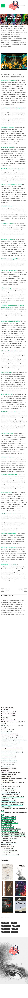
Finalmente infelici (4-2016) (8, 758)
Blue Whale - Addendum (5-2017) (9, 734)
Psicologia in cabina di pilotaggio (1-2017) (12, 804)
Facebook (5, 928)
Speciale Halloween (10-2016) (9, 838)
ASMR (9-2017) (5, 717)
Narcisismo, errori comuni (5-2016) (10, 786)
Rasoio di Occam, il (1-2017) (8, 818)
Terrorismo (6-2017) (6, 844)
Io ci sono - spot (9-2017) (7, 764)
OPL (14, 922)
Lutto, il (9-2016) (5, 770)
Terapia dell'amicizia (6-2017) (9, 842)
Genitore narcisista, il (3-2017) (9, 762)
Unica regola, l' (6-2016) (7, 848)
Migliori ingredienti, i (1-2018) (9, 774)
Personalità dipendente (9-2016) (9, 794)
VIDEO (8, 590)
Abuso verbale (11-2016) (7, 707)
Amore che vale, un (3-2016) (8, 713)
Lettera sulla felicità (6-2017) (8, 768)
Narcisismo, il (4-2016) (7, 780)
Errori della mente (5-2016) (8, 754)
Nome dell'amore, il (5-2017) (8, 788)
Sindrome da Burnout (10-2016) (9, 830)
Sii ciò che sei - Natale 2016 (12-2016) (11, 828)
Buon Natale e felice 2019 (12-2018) (10, 742)
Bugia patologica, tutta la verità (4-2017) (12, 736)
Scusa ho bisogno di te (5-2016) (9, 822)
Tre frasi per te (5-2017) (7, 846)
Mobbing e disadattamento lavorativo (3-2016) (13, 778)
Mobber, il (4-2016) (6, 776)
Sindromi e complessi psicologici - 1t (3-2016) (13, 834)
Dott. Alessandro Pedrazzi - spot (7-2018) (12, 752)
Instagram (6, 925)
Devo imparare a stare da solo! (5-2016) (11, 748)
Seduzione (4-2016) (6, 824)
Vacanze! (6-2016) (6, 852)
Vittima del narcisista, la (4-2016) (10, 854)
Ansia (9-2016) (5, 709)
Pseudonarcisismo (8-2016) (8, 800)
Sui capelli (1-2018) (6, 840)
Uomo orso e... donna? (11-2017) (9, 850)
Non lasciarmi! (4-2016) (7, 790)
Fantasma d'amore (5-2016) (8, 756)
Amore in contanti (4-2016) (8, 715)
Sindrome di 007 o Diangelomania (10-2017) (13, 832)
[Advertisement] (14, 661)
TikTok (16, 925)
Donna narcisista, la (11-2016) (9, 750)
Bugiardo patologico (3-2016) (9, 738)
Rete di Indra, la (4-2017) (7, 820)
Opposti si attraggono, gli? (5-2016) (10, 792)
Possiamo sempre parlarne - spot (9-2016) (12, 796)
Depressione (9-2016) (7, 746)
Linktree (5, 931)
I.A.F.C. (14, 931)
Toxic (20, 590)
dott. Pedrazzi (22, 5)
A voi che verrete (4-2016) (8, 719)
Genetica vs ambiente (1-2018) (9, 760)
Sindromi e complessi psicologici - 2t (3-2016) (13, 836)
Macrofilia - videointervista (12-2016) (10, 772)
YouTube (5, 922)
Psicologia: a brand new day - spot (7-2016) (12, 802)
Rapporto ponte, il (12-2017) (8, 816)
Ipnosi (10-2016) (5, 766)
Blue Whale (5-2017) (6, 732)
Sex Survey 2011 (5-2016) (7, 826)
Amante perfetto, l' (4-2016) (8, 711)
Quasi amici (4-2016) (6, 806)
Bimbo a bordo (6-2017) (7, 730)
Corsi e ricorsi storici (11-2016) (9, 744)
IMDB (15, 928)
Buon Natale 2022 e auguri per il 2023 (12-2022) (14, 740)
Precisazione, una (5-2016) (8, 798)
